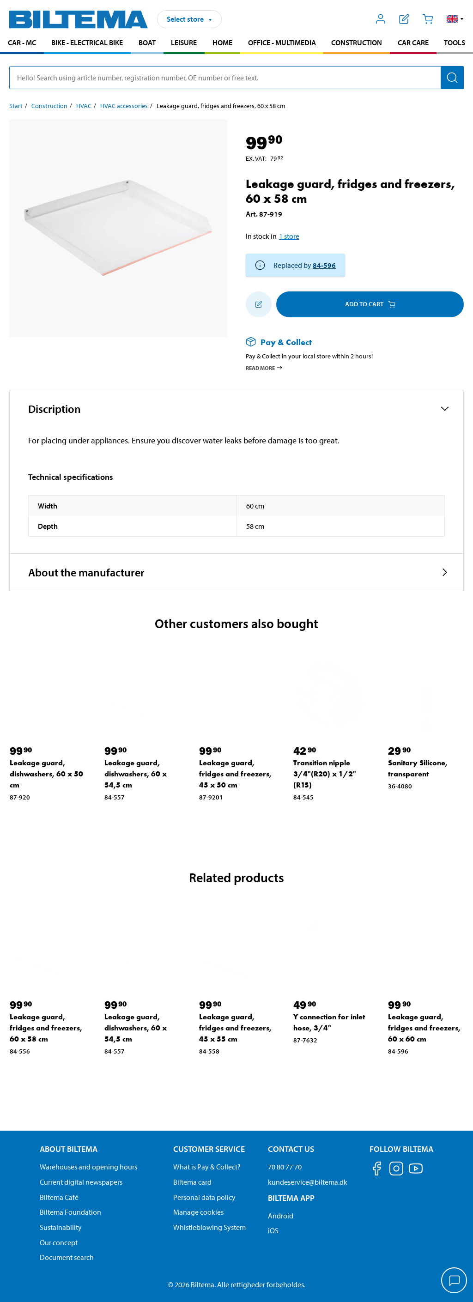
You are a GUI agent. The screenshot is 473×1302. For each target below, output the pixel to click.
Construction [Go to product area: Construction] (356, 42)
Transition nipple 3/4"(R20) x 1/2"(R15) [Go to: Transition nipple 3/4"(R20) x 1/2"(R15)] (324, 774)
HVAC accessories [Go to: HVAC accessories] (124, 106)
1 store (289, 236)
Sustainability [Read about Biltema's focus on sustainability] (61, 1227)
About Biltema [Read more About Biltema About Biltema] (68, 1149)
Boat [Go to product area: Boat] (147, 42)
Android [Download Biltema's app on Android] (280, 1215)
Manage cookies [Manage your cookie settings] (198, 1212)
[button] (455, 19)
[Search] (452, 77)
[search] (236, 77)
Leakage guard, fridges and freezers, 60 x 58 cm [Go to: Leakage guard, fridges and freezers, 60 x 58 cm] (46, 1028)
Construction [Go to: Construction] (49, 106)
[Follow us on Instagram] (396, 1170)
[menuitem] (22, 43)
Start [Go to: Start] (16, 106)
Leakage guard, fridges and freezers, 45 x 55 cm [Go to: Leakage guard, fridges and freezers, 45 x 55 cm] (235, 1028)
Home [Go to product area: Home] (222, 42)
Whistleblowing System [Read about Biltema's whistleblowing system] (209, 1227)
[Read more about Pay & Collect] (345, 342)
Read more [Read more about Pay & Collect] (264, 367)
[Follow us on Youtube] (415, 1173)
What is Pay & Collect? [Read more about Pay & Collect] (207, 1166)
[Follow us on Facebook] (377, 1170)
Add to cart (370, 304)
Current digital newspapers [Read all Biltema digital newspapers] (81, 1182)
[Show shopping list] (404, 19)
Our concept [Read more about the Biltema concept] (59, 1242)
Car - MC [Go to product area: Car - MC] (22, 42)
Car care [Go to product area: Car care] (413, 42)
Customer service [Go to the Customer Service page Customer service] (209, 1149)
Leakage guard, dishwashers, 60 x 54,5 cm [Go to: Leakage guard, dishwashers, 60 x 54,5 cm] (135, 774)
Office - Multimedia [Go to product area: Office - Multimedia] (282, 42)
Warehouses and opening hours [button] (88, 1166)
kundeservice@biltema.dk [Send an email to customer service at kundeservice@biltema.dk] (307, 1182)
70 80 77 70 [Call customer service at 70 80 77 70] (285, 1166)
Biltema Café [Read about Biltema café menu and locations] (59, 1197)
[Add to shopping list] (259, 304)
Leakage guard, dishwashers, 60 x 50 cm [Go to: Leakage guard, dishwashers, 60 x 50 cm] (46, 774)
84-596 (324, 265)
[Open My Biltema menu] (381, 19)
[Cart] (427, 19)
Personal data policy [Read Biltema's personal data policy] (204, 1197)
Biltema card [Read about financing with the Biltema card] (192, 1182)
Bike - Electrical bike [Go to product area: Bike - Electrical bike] (87, 42)
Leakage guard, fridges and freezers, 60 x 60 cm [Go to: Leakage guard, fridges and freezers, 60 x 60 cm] (424, 1028)
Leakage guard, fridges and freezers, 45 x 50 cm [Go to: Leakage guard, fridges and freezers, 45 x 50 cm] (235, 774)
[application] (454, 1281)
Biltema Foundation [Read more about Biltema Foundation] (70, 1212)
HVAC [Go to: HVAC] (83, 106)
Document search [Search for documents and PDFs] (67, 1257)
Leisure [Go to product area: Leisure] (184, 42)
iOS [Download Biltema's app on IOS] (273, 1230)
